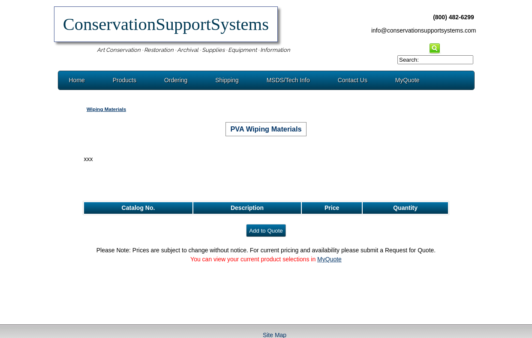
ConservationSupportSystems (166, 24)
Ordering (175, 80)
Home (77, 80)
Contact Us (352, 80)
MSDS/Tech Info (288, 80)
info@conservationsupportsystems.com (423, 30)
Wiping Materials (106, 109)
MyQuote (407, 80)
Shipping (227, 80)
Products (124, 80)
